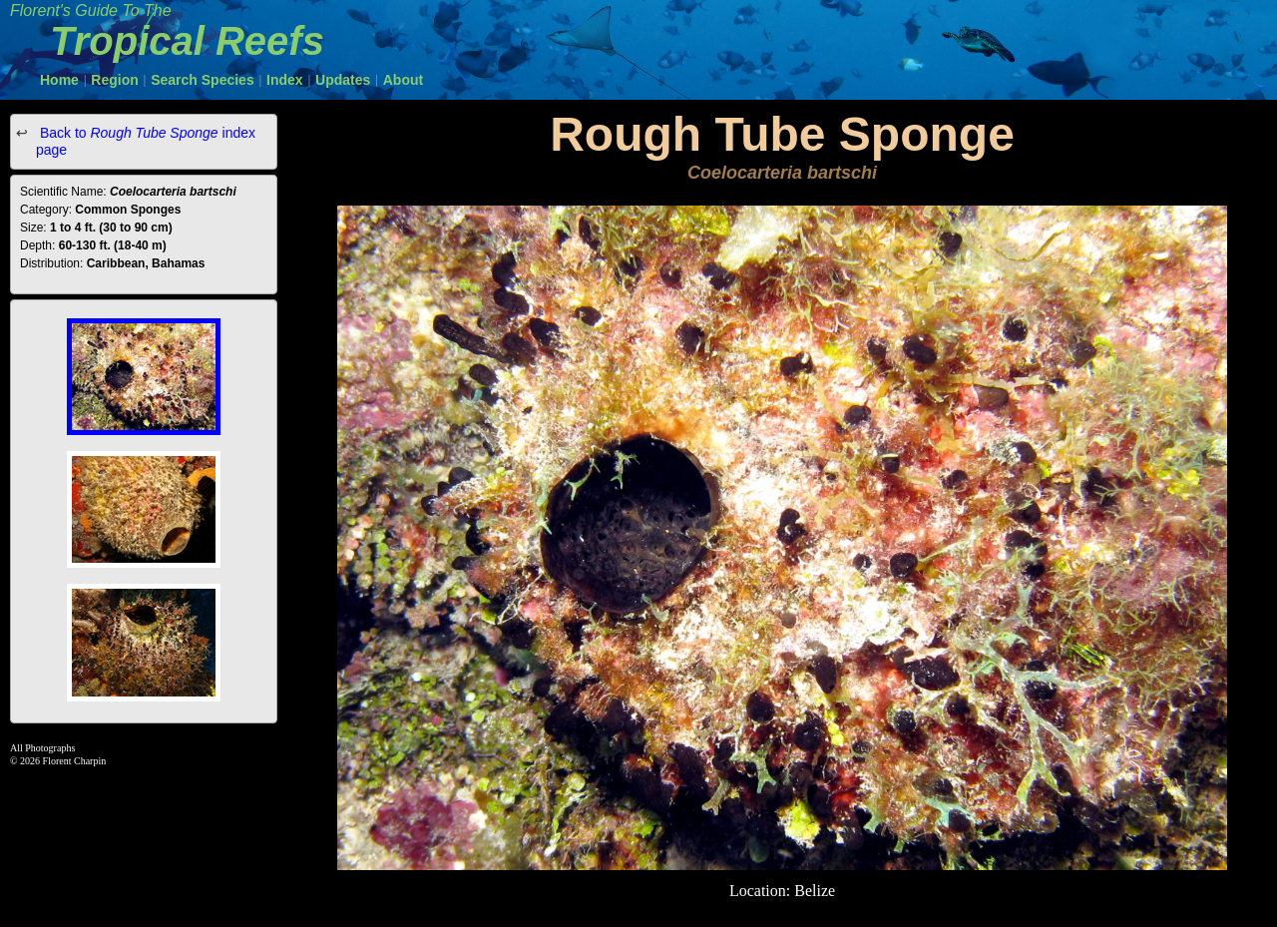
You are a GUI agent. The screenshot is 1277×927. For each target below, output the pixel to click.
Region (114, 80)
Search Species (202, 80)
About (403, 80)
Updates (342, 80)
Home (59, 80)
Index (284, 80)
